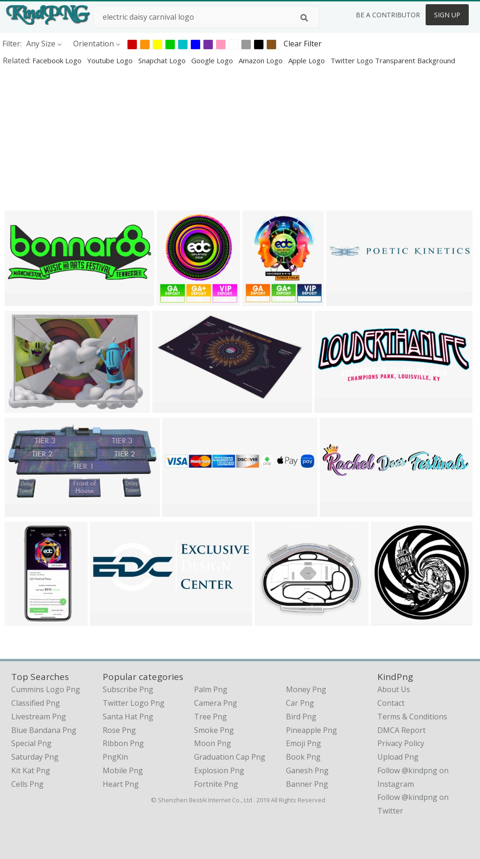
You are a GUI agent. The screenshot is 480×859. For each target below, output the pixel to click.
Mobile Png (123, 770)
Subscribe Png (128, 689)
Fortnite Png (216, 784)
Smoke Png (214, 730)
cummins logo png (45, 689)
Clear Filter (303, 43)
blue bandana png (43, 730)
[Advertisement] (240, 137)
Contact (391, 703)
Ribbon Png (123, 743)
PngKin (115, 757)
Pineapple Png (311, 730)
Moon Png (212, 743)
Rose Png (119, 730)
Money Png (306, 689)
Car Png (300, 703)
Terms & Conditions (412, 716)
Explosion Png (219, 770)
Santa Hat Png (128, 716)
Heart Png (121, 784)
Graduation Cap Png (229, 757)
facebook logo (57, 60)
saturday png (35, 757)
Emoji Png (303, 743)
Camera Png (215, 703)
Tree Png (210, 716)
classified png (35, 703)
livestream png (38, 716)
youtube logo (111, 60)
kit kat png (30, 770)
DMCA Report (401, 730)
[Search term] (206, 17)
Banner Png (307, 784)
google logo (213, 60)
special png (31, 743)
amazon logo (262, 60)
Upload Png (398, 757)
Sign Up (447, 14)
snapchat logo (163, 60)
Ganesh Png (307, 770)
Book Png (303, 757)
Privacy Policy (400, 743)
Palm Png (210, 689)
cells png (27, 784)
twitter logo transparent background (392, 60)
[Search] (304, 18)
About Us (393, 689)
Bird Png (301, 716)
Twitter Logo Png (134, 703)
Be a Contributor (388, 14)
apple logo (307, 60)
